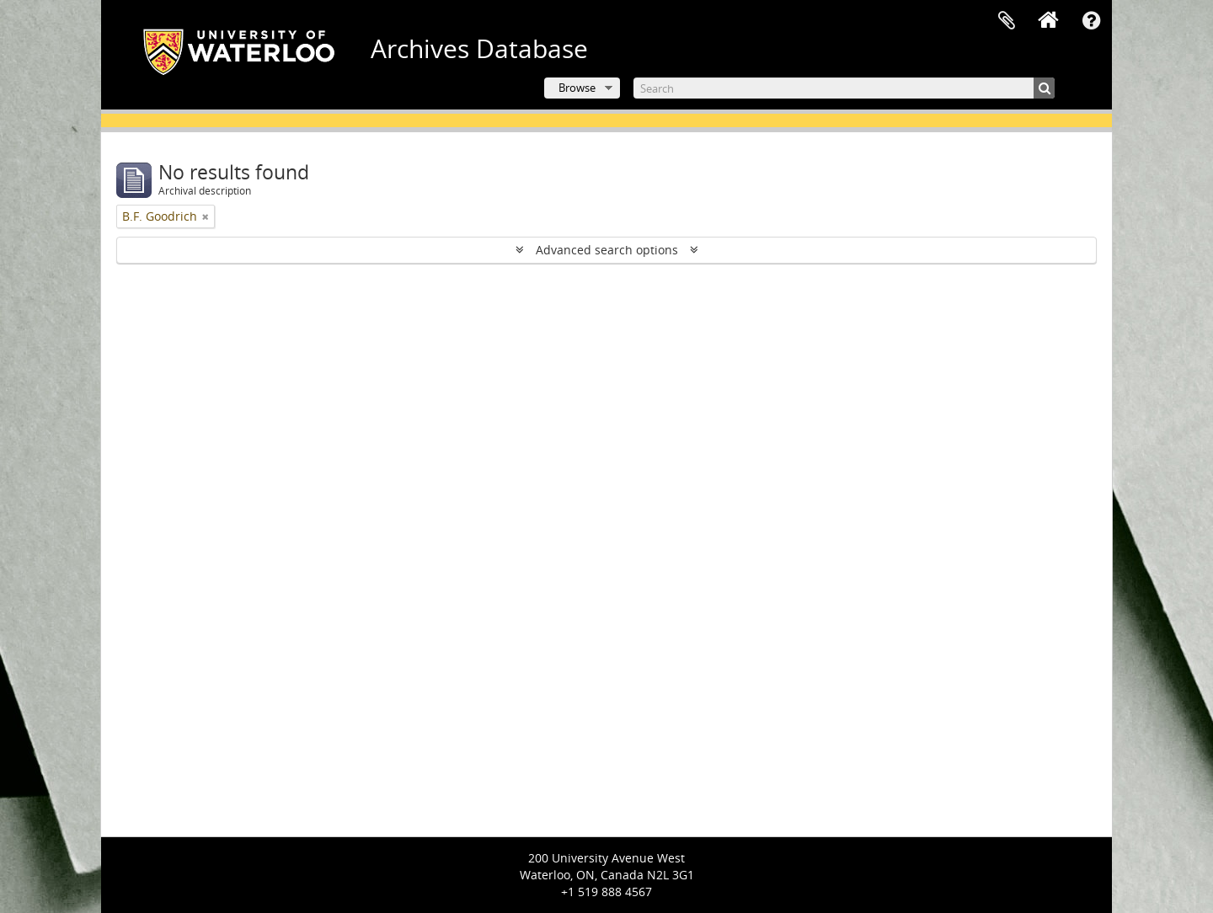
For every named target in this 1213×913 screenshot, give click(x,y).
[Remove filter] (205, 216)
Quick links (1091, 21)
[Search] (844, 88)
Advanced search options (606, 250)
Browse (577, 87)
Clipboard (1007, 21)
